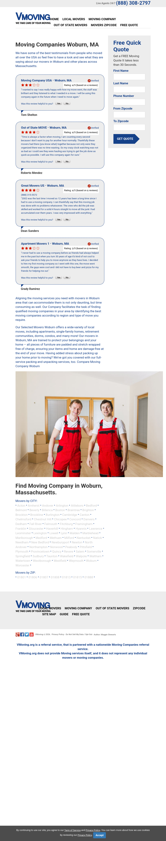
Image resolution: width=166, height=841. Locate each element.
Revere (68, 551)
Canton (84, 514)
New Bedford (40, 542)
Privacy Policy (58, 634)
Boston (60, 510)
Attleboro (77, 505)
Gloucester (36, 528)
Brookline (36, 514)
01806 (32, 577)
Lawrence (95, 528)
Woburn (91, 560)
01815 (77, 577)
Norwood (56, 547)
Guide (64, 614)
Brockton (22, 514)
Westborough (42, 560)
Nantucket (84, 537)
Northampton (38, 547)
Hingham (67, 528)
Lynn (64, 533)
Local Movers (73, 19)
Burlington (53, 514)
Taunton (51, 556)
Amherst (33, 505)
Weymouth (76, 560)
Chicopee (60, 519)
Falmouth (50, 524)
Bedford (91, 505)
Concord (75, 519)
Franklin (21, 528)
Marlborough (24, 537)
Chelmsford (23, 519)
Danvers (88, 519)
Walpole (81, 556)
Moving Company (102, 19)
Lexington (40, 533)
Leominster (23, 533)
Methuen (56, 537)
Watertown (23, 560)
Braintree (74, 510)
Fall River (35, 524)
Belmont (21, 510)
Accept (100, 835)
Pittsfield (86, 547)
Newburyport (60, 542)
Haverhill (52, 528)
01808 (55, 577)
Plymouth (22, 551)
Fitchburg (66, 524)
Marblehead (90, 533)
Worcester (22, 565)
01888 (88, 577)
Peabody (71, 547)
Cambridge (69, 514)
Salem (80, 551)
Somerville (94, 551)
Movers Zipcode (104, 25)
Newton (77, 542)
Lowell (53, 533)
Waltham (95, 556)
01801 (21, 577)
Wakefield (66, 556)
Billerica (47, 510)
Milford (69, 537)
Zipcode (139, 608)
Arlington (62, 505)
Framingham (83, 524)
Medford (41, 537)
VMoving (39, 634)
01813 (66, 577)
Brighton (88, 510)
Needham (22, 542)
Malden (75, 533)
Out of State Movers (70, 25)
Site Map (49, 614)
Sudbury (38, 556)
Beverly (34, 510)
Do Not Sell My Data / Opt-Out (79, 634)
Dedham (21, 524)
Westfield (60, 560)
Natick (97, 537)
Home (54, 19)
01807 (44, 577)
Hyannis (81, 528)
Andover (47, 505)
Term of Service (72, 830)
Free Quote (129, 25)
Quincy (56, 551)
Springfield (23, 556)
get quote (125, 139)
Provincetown (40, 551)
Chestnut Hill (42, 519)
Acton (21, 505)
